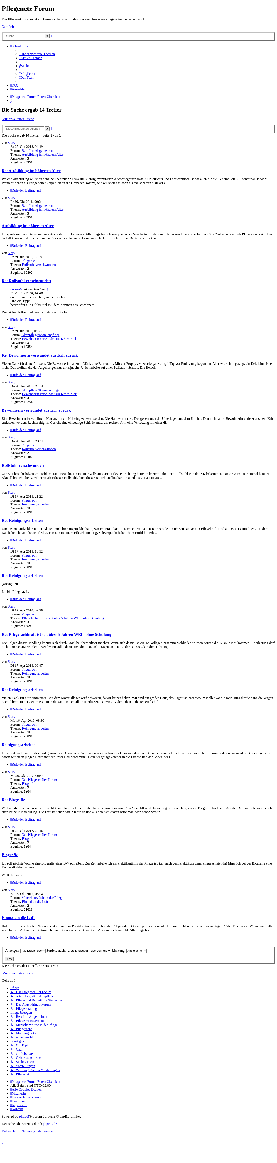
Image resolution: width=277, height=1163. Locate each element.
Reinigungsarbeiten (35, 504)
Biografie (28, 783)
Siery (11, 143)
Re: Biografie (13, 799)
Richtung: (129, 950)
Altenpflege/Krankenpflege (40, 335)
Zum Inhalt (9, 26)
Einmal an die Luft (35, 901)
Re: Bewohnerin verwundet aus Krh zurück (40, 355)
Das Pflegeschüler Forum (39, 779)
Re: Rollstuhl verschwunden (26, 280)
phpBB (24, 1116)
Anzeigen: (25, 950)
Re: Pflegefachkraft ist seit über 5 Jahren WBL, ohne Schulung (56, 634)
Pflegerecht (29, 261)
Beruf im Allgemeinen (37, 150)
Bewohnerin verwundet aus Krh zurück (49, 339)
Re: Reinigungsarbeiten (22, 520)
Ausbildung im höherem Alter (43, 154)
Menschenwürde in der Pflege (42, 898)
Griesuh (16, 289)
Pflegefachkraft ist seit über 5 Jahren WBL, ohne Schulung (63, 618)
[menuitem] (37, 54)
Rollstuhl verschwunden (39, 265)
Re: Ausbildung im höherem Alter (31, 170)
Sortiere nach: (78, 950)
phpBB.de (50, 1124)
